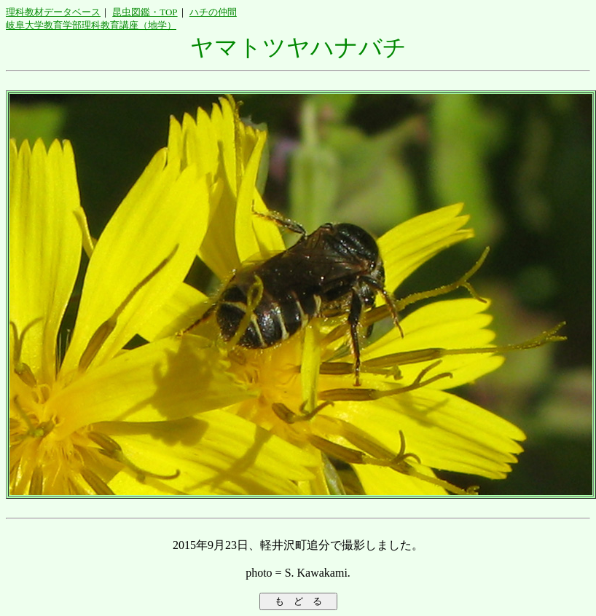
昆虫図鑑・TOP (144, 12)
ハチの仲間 (213, 12)
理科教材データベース (53, 12)
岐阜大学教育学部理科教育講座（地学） (91, 25)
